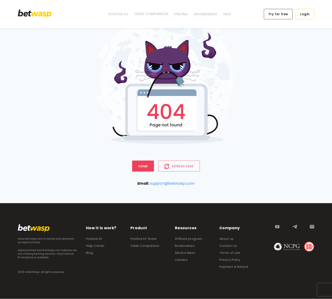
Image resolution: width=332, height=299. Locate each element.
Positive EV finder (143, 239)
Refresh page (179, 166)
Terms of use (229, 253)
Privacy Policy (229, 260)
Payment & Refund (233, 267)
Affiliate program (188, 239)
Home (143, 166)
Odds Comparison (151, 13)
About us (226, 239)
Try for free (278, 14)
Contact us (228, 246)
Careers (181, 260)
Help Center (95, 246)
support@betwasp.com (172, 183)
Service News (185, 253)
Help (227, 14)
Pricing (181, 14)
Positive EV (118, 14)
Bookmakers (205, 14)
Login (305, 14)
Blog (89, 253)
